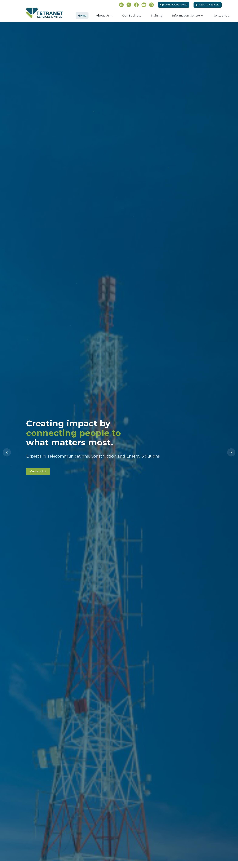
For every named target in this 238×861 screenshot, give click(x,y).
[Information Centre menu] (188, 15)
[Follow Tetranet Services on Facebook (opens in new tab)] (136, 4)
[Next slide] (231, 452)
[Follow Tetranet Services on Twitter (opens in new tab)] (128, 4)
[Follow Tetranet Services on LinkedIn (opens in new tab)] (121, 4)
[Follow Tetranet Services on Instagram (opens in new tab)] (151, 4)
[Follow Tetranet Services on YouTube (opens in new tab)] (143, 4)
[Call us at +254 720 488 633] (208, 5)
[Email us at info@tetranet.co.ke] (173, 5)
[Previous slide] (7, 452)
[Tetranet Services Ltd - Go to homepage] (44, 13)
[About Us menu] (104, 15)
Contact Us (40, 472)
